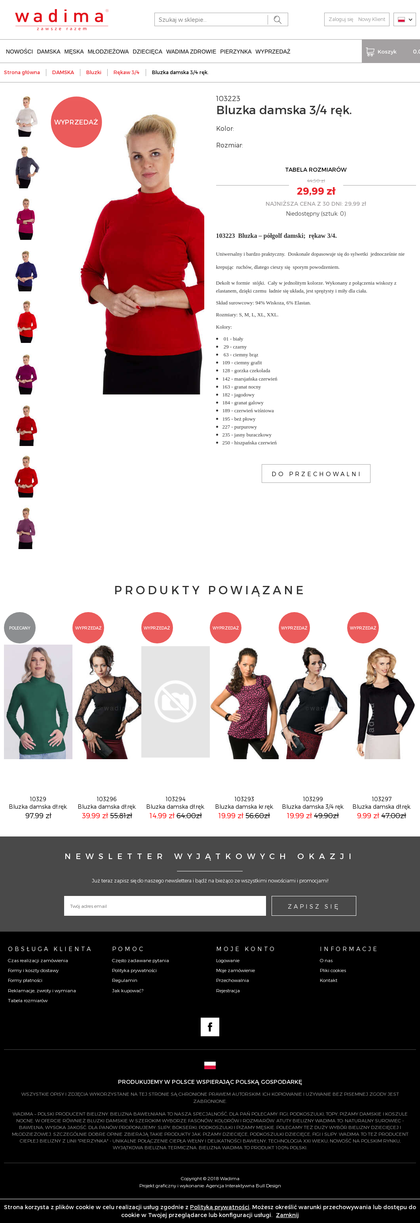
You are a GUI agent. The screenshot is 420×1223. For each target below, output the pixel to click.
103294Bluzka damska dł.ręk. (175, 825)
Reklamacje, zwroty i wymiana (42, 1012)
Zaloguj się (341, 19)
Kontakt (328, 1002)
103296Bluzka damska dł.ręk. (107, 825)
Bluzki (93, 71)
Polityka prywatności (134, 992)
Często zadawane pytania (140, 982)
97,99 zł (38, 837)
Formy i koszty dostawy (33, 992)
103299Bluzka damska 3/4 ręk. (313, 825)
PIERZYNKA (235, 51)
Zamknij (287, 1215)
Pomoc (128, 970)
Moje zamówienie (235, 992)
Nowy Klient (371, 19)
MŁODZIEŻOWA (108, 51)
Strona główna (22, 71)
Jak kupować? (127, 1012)
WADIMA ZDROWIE (191, 51)
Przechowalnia (232, 1002)
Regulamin (124, 1002)
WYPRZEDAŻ (273, 51)
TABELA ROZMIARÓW (316, 168)
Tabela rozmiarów (28, 1022)
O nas (326, 982)
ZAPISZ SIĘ (314, 928)
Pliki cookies (333, 992)
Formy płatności (25, 1002)
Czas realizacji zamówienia (38, 982)
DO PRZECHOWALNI (317, 473)
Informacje (349, 970)
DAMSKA (48, 51)
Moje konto (246, 970)
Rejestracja (228, 1012)
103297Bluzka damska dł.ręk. (381, 825)
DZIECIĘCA (147, 51)
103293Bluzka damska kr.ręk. (244, 825)
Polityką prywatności (219, 1207)
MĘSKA (74, 51)
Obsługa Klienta (50, 970)
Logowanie (227, 982)
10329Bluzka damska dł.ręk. (38, 825)
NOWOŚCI (19, 51)
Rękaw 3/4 (127, 71)
